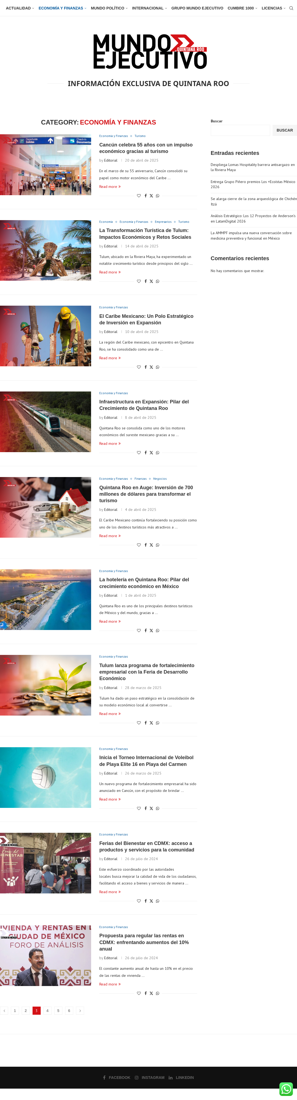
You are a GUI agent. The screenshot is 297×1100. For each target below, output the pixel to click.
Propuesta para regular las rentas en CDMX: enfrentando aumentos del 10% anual (144, 953)
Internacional (148, 8)
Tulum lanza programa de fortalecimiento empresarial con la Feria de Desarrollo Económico (146, 681)
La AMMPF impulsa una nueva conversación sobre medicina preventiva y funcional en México (251, 235)
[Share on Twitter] (151, 196)
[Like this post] (139, 196)
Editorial (110, 161)
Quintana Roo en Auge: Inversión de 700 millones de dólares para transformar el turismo (146, 502)
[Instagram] (149, 1089)
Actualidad (18, 8)
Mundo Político (107, 8)
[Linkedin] (181, 1089)
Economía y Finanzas (61, 8)
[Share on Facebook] (146, 196)
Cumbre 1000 (241, 8)
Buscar (216, 121)
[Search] (289, 8)
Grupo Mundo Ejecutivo (197, 8)
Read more (110, 187)
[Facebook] (117, 1089)
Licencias (272, 8)
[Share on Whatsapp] (157, 196)
